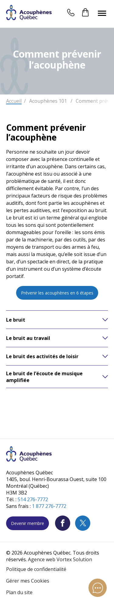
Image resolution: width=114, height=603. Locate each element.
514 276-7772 (33, 499)
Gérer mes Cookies (27, 580)
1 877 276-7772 (49, 506)
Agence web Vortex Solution (60, 559)
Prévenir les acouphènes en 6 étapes (57, 293)
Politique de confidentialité (36, 569)
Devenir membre (27, 523)
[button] (102, 13)
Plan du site (19, 592)
